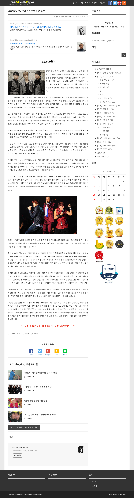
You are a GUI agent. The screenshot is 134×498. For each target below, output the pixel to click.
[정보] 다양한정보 (106, 113)
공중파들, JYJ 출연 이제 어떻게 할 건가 (26, 10)
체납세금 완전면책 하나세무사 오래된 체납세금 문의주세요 (35, 27)
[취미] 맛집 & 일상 (106, 146)
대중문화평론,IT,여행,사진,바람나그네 (24, 451)
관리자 (94, 482)
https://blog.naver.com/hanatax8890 (24, 24)
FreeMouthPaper (20, 448)
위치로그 (95, 3)
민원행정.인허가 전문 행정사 (22, 43)
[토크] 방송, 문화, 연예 (63, 17)
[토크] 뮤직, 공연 (105, 109)
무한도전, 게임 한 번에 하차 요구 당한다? (40, 373)
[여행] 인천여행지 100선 (108, 138)
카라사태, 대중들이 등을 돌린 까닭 (37, 387)
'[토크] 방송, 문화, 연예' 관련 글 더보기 (24, 427)
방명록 (102, 3)
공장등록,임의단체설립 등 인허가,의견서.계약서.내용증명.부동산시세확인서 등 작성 (41, 48)
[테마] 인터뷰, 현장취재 (108, 106)
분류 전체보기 (103, 69)
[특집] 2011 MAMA (106, 117)
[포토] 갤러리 (104, 142)
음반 (103, 95)
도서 (102, 91)
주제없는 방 (103, 157)
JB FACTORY (121, 494)
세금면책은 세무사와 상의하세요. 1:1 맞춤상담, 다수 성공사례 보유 (36, 30)
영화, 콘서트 (106, 98)
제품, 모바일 (106, 80)
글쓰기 (94, 486)
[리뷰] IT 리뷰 (105, 77)
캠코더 (104, 87)
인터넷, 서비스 (107, 102)
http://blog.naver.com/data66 (21, 40)
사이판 (104, 131)
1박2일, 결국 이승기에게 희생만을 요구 (39, 415)
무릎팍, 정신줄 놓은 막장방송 (35, 401)
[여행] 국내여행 (105, 120)
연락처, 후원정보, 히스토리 (104, 41)
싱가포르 (104, 127)
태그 (77, 3)
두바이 (103, 135)
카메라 (104, 84)
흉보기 (101, 153)
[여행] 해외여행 (105, 124)
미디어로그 (85, 3)
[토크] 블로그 (104, 149)
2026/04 (108, 172)
